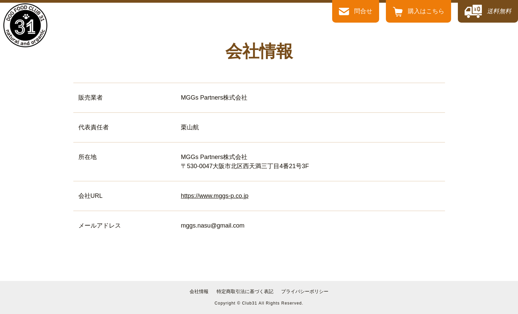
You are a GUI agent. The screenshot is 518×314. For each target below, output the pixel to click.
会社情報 (199, 291)
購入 (418, 11)
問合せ (355, 11)
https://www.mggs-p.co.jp (214, 195)
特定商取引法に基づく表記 (245, 291)
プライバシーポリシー (304, 291)
